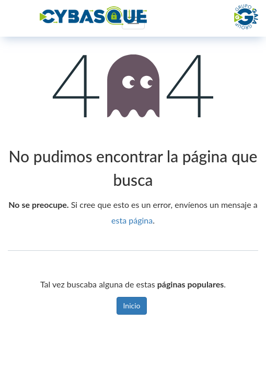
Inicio (132, 305)
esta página (132, 220)
